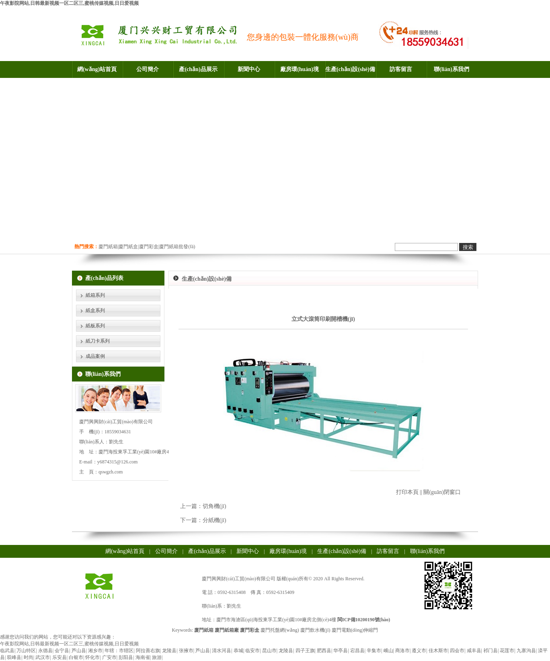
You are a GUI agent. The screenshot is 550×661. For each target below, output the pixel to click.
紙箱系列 (95, 295)
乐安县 (59, 657)
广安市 (109, 657)
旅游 (157, 657)
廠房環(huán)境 (299, 69)
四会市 (457, 650)
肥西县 (324, 650)
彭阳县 (126, 657)
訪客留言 (401, 69)
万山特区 (26, 650)
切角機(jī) (214, 506)
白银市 (76, 657)
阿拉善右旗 (148, 650)
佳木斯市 (438, 650)
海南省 (142, 657)
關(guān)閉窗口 (442, 492)
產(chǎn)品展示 (198, 69)
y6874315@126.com (117, 462)
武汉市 (42, 657)
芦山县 (79, 650)
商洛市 (402, 650)
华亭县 (340, 650)
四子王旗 (305, 650)
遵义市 (419, 650)
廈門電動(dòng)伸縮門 (355, 630)
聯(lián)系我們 (451, 69)
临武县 (7, 650)
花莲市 (507, 650)
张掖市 (186, 650)
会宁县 (62, 650)
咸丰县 (474, 650)
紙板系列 (95, 325)
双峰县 (14, 657)
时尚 (28, 657)
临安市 (252, 650)
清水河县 (221, 650)
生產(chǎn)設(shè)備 (350, 69)
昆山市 (269, 650)
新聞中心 (249, 69)
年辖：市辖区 (119, 650)
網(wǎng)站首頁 (97, 69)
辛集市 (374, 650)
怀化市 (92, 657)
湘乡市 (95, 650)
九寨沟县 (526, 650)
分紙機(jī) (214, 520)
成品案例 (95, 356)
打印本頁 (407, 492)
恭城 (238, 650)
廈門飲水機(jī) (315, 630)
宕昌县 (357, 650)
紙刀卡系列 (98, 341)
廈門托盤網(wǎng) (280, 630)
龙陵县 (169, 650)
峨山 (388, 650)
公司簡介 (147, 69)
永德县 (45, 650)
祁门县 (490, 650)
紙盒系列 (95, 310)
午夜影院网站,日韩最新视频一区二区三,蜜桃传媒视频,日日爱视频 (69, 3)
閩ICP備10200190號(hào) (363, 619)
